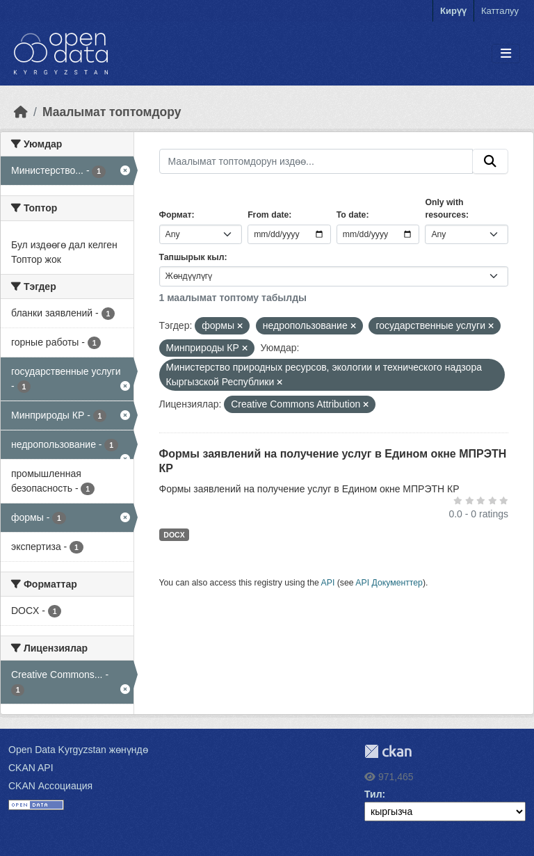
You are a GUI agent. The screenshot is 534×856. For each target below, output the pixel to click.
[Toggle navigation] (506, 54)
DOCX (173, 535)
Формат (175, 215)
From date (268, 215)
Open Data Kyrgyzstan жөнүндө (78, 749)
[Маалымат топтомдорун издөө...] (316, 161)
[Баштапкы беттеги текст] (21, 112)
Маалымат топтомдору (111, 112)
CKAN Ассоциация (50, 785)
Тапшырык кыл (192, 257)
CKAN (388, 751)
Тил (373, 794)
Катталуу (500, 11)
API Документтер (389, 583)
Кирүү (453, 11)
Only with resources (445, 208)
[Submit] (490, 161)
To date (351, 215)
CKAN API (31, 767)
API (328, 583)
